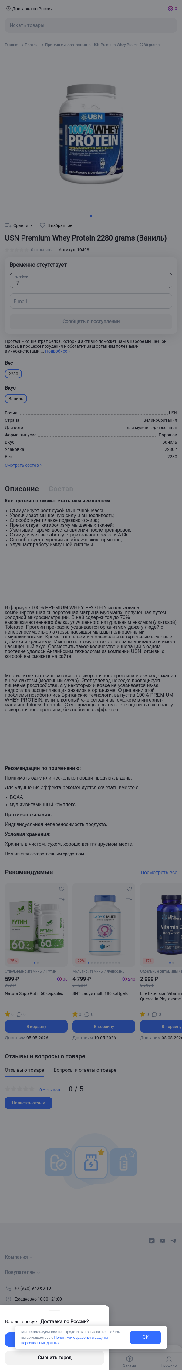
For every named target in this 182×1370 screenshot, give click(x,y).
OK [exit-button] (145, 1337)
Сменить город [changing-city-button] (55, 1358)
